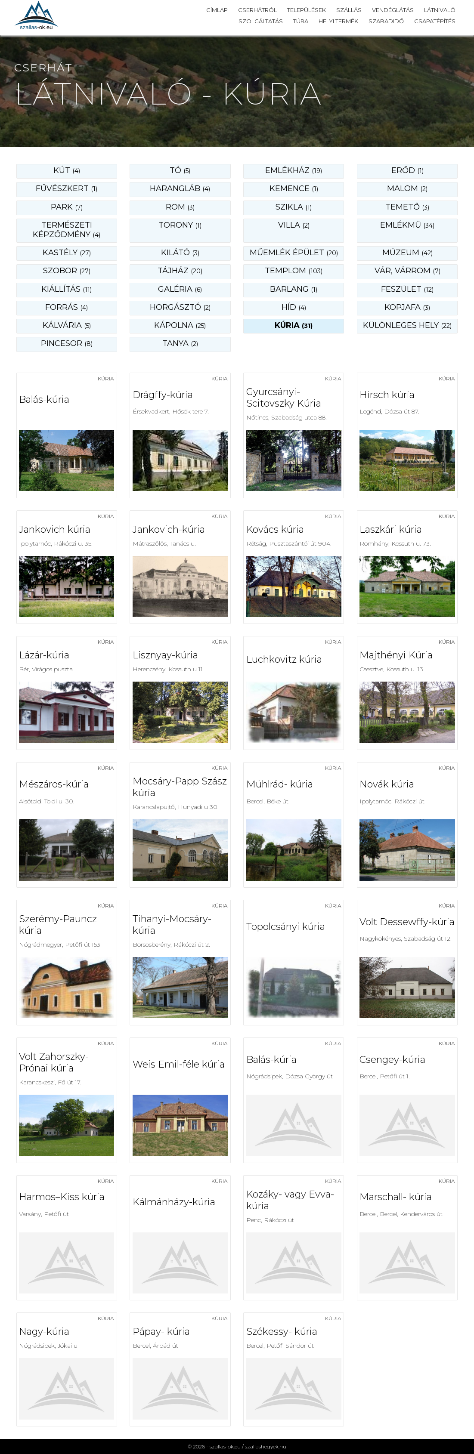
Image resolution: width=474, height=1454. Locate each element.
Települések (306, 9)
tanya (180, 343)
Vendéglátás (393, 9)
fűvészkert (66, 188)
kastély (67, 252)
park (67, 207)
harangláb (180, 188)
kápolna (180, 325)
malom (407, 188)
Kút (66, 170)
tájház (180, 270)
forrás (66, 307)
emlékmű (407, 225)
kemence (294, 188)
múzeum (407, 252)
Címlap (217, 9)
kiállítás (66, 289)
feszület (407, 289)
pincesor (67, 343)
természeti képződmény (66, 229)
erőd (407, 170)
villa (294, 225)
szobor (66, 270)
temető (407, 207)
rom (180, 207)
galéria (180, 289)
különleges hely (407, 325)
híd (294, 307)
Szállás (349, 9)
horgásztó (180, 307)
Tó (180, 170)
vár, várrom (407, 270)
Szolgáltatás (261, 21)
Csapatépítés (434, 21)
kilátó (180, 252)
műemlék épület (294, 252)
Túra (300, 21)
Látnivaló (439, 9)
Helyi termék (338, 21)
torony (179, 225)
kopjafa (407, 307)
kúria (294, 325)
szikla (294, 207)
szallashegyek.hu (265, 1446)
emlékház (293, 170)
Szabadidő (386, 21)
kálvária (67, 325)
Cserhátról (257, 9)
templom (293, 270)
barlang (293, 289)
